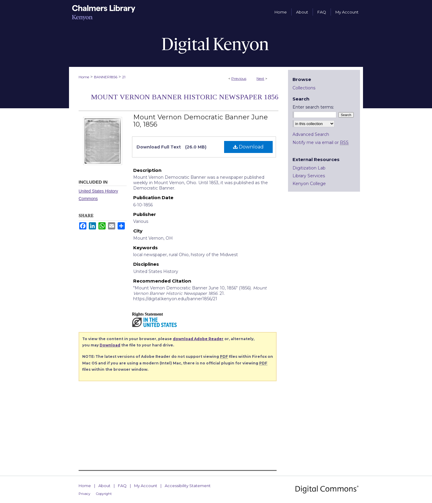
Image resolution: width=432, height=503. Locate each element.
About (104, 485)
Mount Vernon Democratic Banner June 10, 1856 (200, 120)
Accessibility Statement (188, 485)
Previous (238, 78)
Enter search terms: (313, 107)
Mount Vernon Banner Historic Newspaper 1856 (184, 97)
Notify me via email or (320, 142)
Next (260, 78)
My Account (145, 485)
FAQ (122, 485)
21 (123, 77)
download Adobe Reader (198, 339)
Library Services (308, 175)
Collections (303, 88)
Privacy (84, 494)
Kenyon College (309, 183)
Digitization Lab (309, 168)
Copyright (104, 494)
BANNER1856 (105, 77)
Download (248, 147)
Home (84, 77)
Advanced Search (310, 134)
